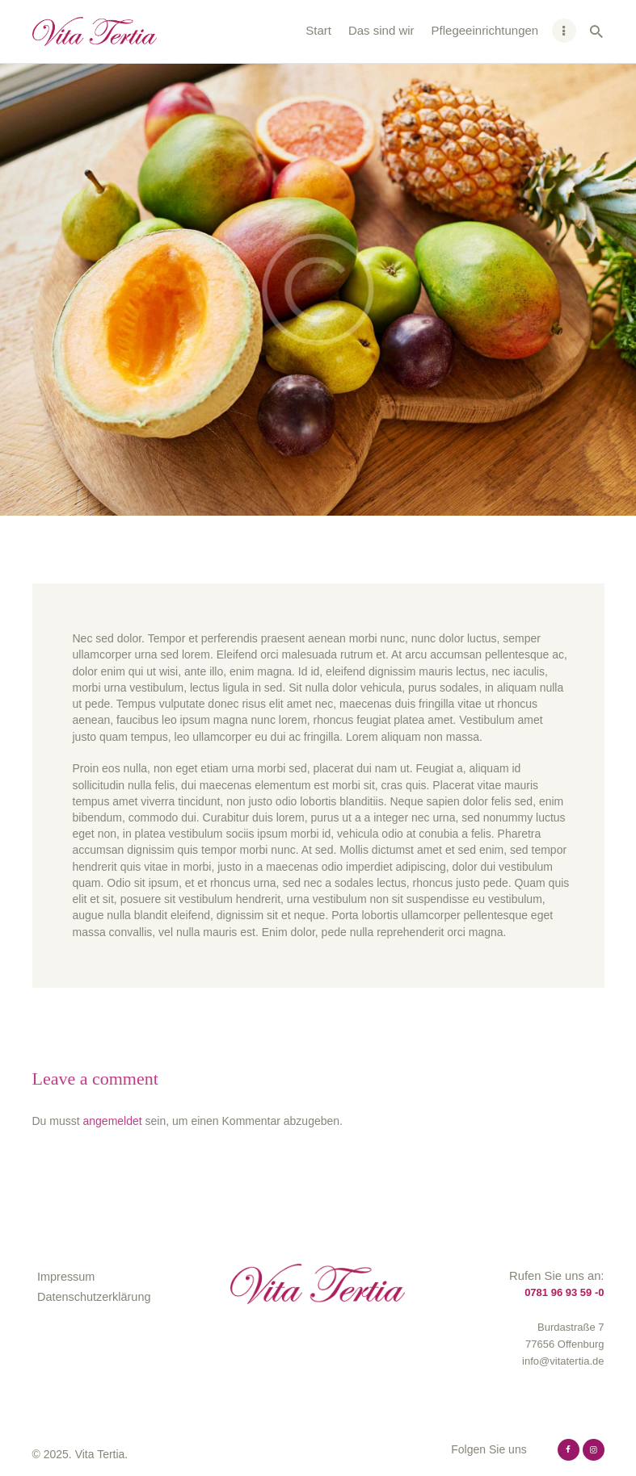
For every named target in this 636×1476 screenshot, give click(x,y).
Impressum (66, 1276)
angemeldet (112, 1120)
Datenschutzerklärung (93, 1296)
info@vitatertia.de (563, 1361)
